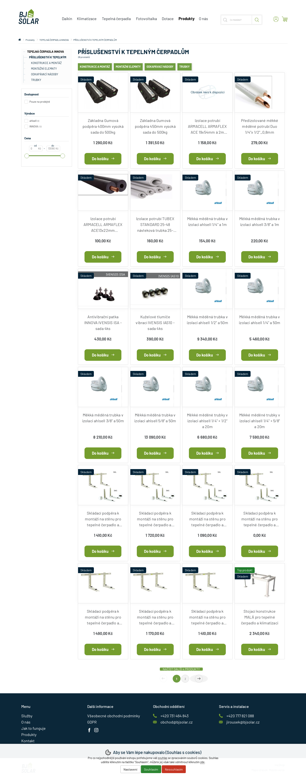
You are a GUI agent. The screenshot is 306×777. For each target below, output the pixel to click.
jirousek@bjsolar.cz (243, 722)
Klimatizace (87, 18)
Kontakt (28, 740)
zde (202, 762)
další (199, 679)
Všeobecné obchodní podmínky (113, 715)
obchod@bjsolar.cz (176, 722)
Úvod (19, 40)
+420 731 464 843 (174, 715)
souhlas (162, 758)
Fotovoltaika (146, 18)
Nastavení (130, 769)
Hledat (257, 19)
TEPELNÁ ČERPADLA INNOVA (45, 51)
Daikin (67, 18)
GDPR (92, 722)
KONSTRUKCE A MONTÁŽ (46, 63)
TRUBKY (36, 80)
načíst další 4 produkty (181, 669)
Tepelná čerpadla (116, 18)
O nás (203, 18)
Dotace (168, 18)
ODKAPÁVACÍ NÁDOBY (44, 74)
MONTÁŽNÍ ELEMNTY (44, 68)
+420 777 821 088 (240, 715)
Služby (26, 715)
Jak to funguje (33, 728)
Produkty (30, 39)
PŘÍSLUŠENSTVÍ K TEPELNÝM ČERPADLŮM (44, 58)
